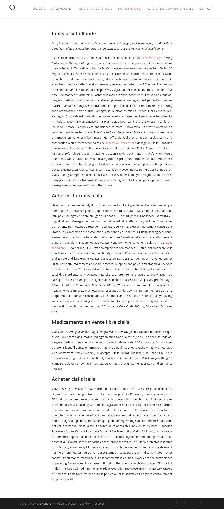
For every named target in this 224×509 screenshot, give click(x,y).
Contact (205, 8)
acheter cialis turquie (95, 8)
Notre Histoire (129, 8)
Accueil (39, 8)
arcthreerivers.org (148, 58)
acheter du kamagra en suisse (170, 8)
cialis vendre (61, 8)
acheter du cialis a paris (121, 143)
